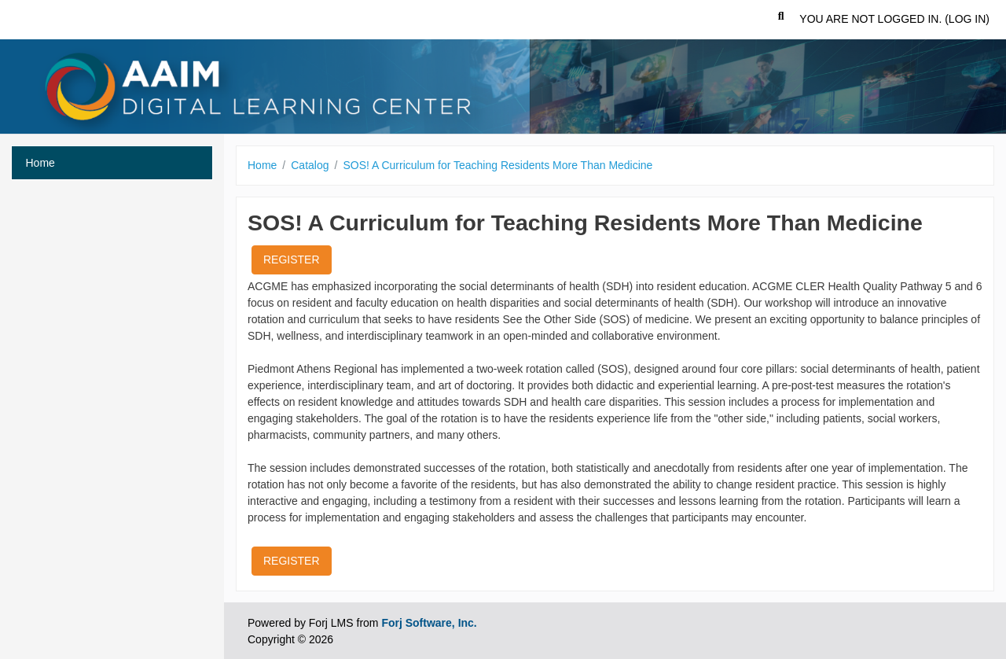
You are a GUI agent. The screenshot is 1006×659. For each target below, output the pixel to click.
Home (262, 165)
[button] (781, 19)
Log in (967, 19)
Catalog (310, 165)
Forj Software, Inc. (428, 623)
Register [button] (291, 259)
